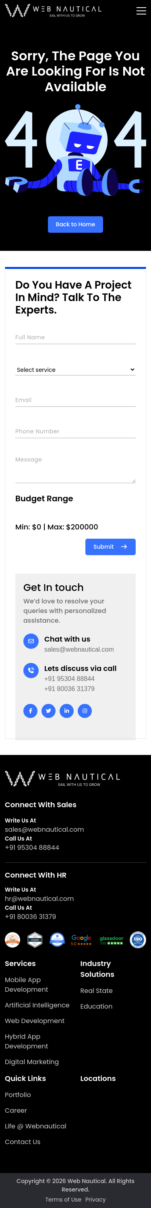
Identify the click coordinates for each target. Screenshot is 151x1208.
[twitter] (48, 711)
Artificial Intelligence (37, 1005)
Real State (97, 990)
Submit (110, 547)
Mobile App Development (26, 984)
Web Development (34, 1020)
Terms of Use (63, 1200)
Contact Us (22, 1141)
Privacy (95, 1200)
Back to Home (75, 224)
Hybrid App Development (26, 1041)
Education (97, 1006)
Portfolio (18, 1094)
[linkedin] (67, 711)
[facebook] (30, 711)
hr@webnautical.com (39, 898)
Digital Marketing (32, 1061)
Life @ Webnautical (35, 1126)
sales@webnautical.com (79, 649)
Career (16, 1110)
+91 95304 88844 (69, 678)
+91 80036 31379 (69, 688)
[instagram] (85, 711)
